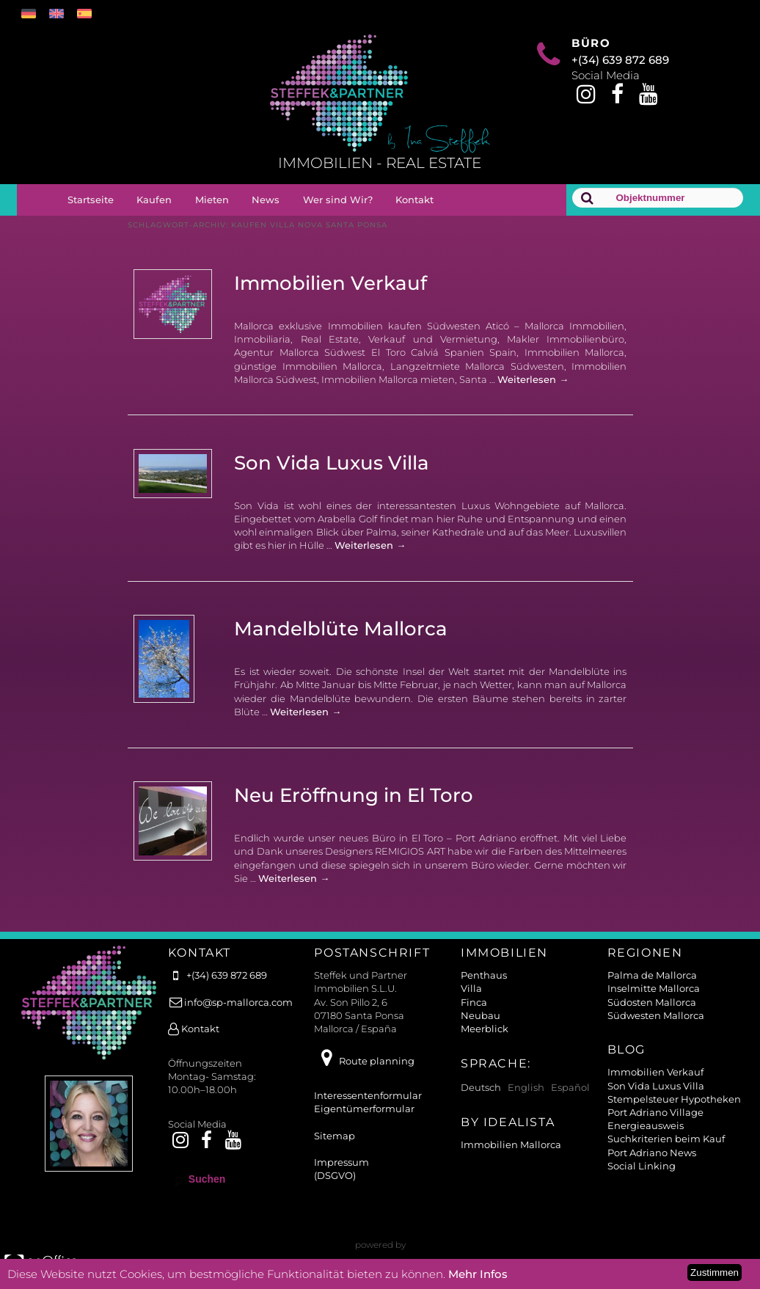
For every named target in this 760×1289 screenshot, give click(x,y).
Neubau (480, 1015)
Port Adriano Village (655, 1112)
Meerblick (484, 1028)
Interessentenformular (368, 1095)
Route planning (364, 1061)
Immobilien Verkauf (330, 283)
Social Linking (641, 1166)
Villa (471, 988)
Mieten (212, 199)
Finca (474, 1002)
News (265, 199)
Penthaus (484, 975)
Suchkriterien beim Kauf (666, 1138)
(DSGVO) (335, 1175)
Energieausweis (645, 1125)
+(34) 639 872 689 (620, 60)
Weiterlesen (533, 379)
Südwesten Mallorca (655, 1015)
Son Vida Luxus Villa (331, 463)
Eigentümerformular (364, 1108)
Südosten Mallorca (651, 1002)
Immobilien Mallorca (511, 1144)
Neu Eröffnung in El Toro (353, 795)
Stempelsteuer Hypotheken (674, 1099)
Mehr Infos (478, 1274)
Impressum (341, 1162)
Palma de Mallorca (652, 975)
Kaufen (154, 199)
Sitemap (334, 1136)
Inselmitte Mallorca (653, 988)
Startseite (90, 199)
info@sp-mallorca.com (230, 1002)
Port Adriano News (651, 1152)
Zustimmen (714, 1272)
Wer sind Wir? (338, 199)
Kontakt (414, 199)
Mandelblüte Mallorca (340, 628)
